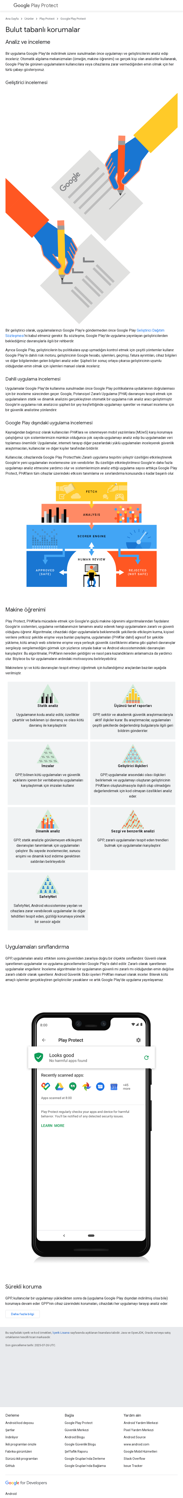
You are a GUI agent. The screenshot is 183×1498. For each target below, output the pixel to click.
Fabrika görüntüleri (18, 1451)
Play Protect (35, 5)
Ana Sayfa (12, 18)
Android (11, 1494)
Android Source (135, 1437)
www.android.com (136, 1444)
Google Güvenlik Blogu (80, 1444)
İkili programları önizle (20, 1444)
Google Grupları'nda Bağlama (85, 1466)
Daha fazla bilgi (22, 1314)
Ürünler (29, 18)
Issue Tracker (133, 1466)
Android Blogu (75, 1437)
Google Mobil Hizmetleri (140, 1451)
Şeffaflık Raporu (76, 1451)
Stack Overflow (134, 1458)
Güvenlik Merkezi (77, 1430)
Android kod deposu (19, 1423)
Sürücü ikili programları (21, 1458)
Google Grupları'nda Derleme (85, 1458)
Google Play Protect (73, 18)
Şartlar (10, 1430)
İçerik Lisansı (61, 1332)
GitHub (10, 1466)
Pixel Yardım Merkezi (139, 1430)
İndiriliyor (11, 1437)
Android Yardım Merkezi (141, 1423)
